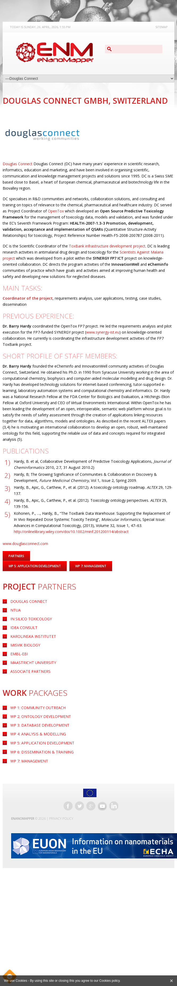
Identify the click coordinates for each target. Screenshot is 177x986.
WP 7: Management (29, 761)
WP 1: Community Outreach (38, 707)
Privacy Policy (61, 818)
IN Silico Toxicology (31, 618)
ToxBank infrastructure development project (107, 245)
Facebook (68, 805)
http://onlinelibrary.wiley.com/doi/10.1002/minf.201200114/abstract (71, 531)
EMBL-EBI (19, 653)
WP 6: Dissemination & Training (42, 751)
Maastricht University (33, 662)
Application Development (42, 742)
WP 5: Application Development (35, 566)
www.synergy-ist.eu (102, 332)
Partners (16, 556)
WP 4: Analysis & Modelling (38, 733)
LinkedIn (113, 805)
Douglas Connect (28, 601)
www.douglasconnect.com (25, 543)
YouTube (102, 805)
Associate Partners (30, 671)
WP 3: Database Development (39, 725)
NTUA (15, 610)
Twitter (79, 805)
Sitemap (161, 27)
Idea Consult (23, 627)
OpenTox (56, 210)
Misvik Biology (25, 645)
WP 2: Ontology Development (40, 716)
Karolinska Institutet (33, 636)
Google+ (90, 805)
